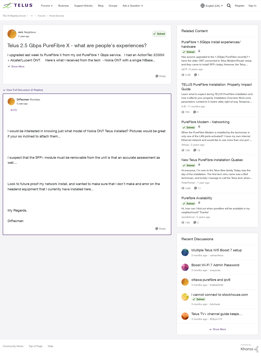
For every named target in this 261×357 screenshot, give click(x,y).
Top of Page (35, 346)
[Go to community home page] (18, 6)
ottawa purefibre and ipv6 (210, 280)
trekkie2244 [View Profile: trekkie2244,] (216, 284)
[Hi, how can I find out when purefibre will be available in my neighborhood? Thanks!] (217, 210)
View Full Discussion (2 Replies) (23, 90)
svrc (14, 110)
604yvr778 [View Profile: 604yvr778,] (216, 318)
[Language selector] (212, 5)
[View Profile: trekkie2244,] (185, 282)
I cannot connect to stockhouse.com (219, 295)
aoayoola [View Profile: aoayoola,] (215, 269)
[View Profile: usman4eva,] (185, 252)
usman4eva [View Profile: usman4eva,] (216, 255)
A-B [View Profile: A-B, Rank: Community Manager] (183, 106)
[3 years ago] (197, 144)
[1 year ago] (203, 182)
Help (50, 346)
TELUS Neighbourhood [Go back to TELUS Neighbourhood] (14, 15)
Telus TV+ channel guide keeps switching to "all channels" (215, 314)
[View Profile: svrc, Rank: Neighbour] (11, 33)
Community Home (13, 346)
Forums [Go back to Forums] (41, 15)
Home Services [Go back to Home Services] (56, 15)
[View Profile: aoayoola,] (185, 267)
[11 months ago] (196, 106)
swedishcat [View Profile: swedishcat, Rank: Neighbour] (187, 216)
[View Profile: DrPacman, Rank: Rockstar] (11, 101)
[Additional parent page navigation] (32, 15)
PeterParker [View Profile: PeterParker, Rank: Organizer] (188, 182)
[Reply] (161, 76)
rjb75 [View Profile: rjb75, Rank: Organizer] (184, 69)
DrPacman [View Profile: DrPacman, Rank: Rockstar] (23, 99)
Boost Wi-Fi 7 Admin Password (215, 265)
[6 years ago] (195, 69)
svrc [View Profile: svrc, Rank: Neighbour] (20, 32)
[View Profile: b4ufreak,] (185, 297)
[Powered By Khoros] (249, 348)
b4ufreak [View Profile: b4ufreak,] (215, 304)
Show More (15, 66)
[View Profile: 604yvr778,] (185, 316)
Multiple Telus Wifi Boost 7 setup (216, 250)
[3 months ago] (199, 255)
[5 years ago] (202, 217)
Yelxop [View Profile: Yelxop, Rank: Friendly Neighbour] (185, 144)
